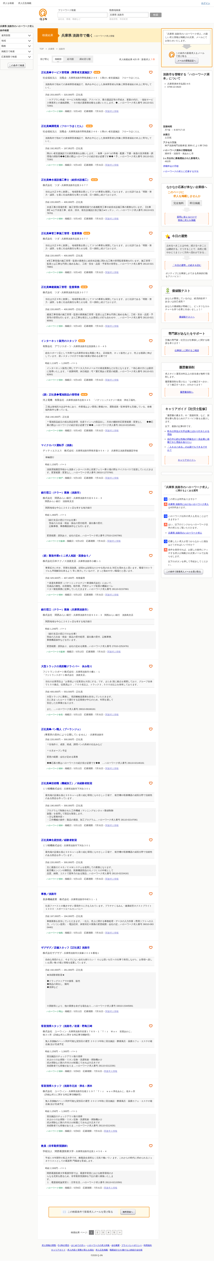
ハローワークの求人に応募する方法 (180, 171)
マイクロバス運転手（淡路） (57, 445)
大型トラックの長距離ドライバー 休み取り (66, 666)
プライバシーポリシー (131, 1245)
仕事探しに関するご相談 (187, 350)
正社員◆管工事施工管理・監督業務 (65, 233)
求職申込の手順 (171, 166)
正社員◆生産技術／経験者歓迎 (59, 840)
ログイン (205, 3)
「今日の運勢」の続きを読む (186, 265)
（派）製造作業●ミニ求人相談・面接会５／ (66, 555)
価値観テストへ (187, 317)
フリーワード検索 (67, 10)
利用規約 (148, 1245)
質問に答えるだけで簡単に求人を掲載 (187, 218)
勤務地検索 (114, 10)
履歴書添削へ (186, 392)
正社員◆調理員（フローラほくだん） (67, 126)
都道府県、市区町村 (118, 19)
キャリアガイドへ (187, 460)
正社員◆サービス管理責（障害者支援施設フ (70, 72)
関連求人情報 (112, 111)
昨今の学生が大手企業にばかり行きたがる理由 (188, 433)
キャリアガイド (58, 1250)
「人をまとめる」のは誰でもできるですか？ (187, 448)
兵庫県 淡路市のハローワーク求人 (185, 533)
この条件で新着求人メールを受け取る (183, 571)
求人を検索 (8, 3)
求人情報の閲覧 (49, 1245)
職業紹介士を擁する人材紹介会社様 (126, 1250)
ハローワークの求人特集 (98, 1245)
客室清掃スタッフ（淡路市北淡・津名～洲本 (66, 1085)
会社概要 (115, 1245)
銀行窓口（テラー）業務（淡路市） (61, 492)
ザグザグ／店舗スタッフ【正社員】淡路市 (65, 947)
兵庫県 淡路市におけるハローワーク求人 (188, 504)
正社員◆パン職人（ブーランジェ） (61, 729)
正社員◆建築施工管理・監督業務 (64, 287)
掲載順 (58, 59)
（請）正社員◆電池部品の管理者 (64, 394)
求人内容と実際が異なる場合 (80, 1250)
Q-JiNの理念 (63, 1245)
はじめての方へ (78, 1245)
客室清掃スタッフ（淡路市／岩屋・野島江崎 (66, 1026)
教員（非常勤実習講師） (55, 1145)
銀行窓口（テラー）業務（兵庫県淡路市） (65, 609)
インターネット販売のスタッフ (63, 340)
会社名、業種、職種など (69, 19)
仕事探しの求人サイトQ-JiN (43, 15)
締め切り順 (85, 59)
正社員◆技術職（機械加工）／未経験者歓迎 (66, 783)
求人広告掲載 (24, 3)
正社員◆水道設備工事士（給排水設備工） (69, 179)
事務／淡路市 (48, 893)
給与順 (70, 59)
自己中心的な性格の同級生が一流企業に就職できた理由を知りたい (188, 440)
